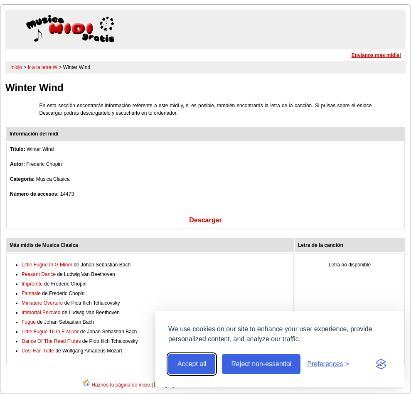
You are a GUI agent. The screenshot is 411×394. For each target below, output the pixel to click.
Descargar (205, 220)
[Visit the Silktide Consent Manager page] (381, 364)
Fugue (29, 322)
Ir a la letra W (42, 67)
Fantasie (31, 293)
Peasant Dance (39, 274)
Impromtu (32, 284)
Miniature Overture (42, 303)
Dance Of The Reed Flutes (51, 341)
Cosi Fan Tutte (38, 351)
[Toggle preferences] (328, 364)
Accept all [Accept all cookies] (191, 363)
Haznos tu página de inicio (120, 385)
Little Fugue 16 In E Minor (50, 332)
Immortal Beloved (41, 312)
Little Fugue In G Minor (47, 265)
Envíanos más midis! (376, 55)
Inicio (16, 67)
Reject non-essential (261, 363)
